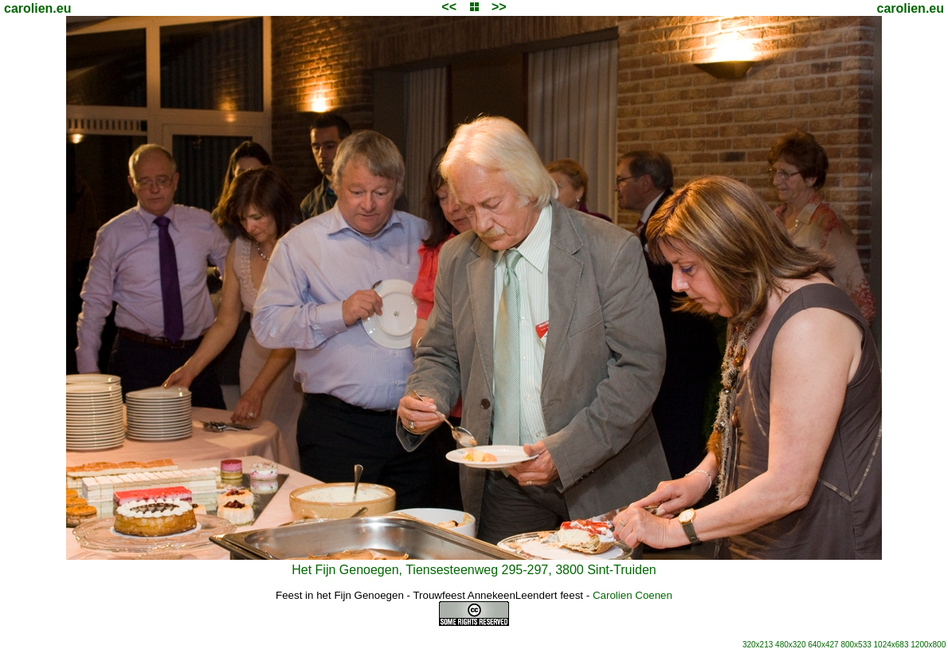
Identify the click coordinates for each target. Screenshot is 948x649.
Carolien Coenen (632, 595)
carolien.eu (37, 8)
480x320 (790, 644)
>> (499, 7)
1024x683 (891, 644)
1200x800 (928, 644)
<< (448, 7)
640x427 (823, 644)
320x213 (757, 644)
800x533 (855, 644)
